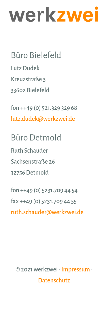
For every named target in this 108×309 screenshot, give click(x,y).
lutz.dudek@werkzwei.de (43, 119)
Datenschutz (54, 280)
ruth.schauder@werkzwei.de (47, 212)
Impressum (75, 269)
